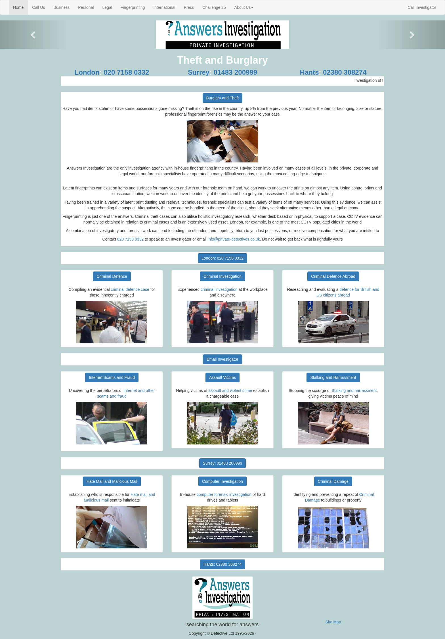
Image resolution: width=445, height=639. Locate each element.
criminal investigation (219, 289)
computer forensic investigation (224, 494)
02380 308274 (345, 72)
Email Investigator (222, 359)
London (87, 72)
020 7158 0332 (126, 72)
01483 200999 (235, 72)
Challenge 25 (214, 7)
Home (20, 7)
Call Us (38, 7)
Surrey (198, 72)
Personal (86, 7)
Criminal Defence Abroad (333, 276)
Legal (107, 7)
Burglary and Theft (222, 98)
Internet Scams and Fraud (112, 377)
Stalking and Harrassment (333, 377)
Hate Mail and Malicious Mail (112, 481)
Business (61, 7)
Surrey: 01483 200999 (222, 463)
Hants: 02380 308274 (222, 564)
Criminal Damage (333, 481)
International (164, 7)
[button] (33, 34)
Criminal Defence (111, 276)
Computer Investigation (222, 481)
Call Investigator (422, 7)
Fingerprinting (133, 7)
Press (189, 7)
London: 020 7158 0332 (222, 258)
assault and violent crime (230, 390)
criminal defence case (130, 289)
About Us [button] (244, 7)
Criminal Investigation (222, 276)
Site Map (333, 622)
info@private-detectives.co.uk (234, 239)
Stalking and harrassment (354, 390)
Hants (309, 72)
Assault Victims (222, 377)
